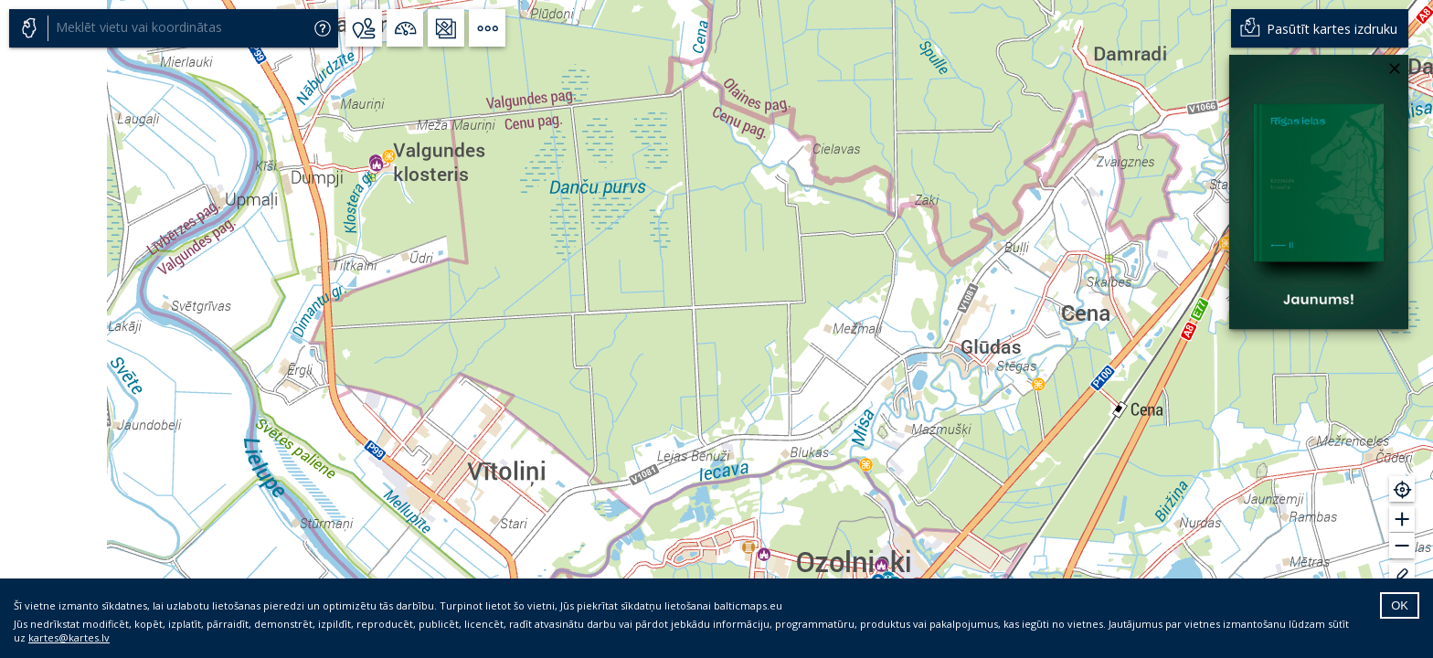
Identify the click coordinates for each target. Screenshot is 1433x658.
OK (1399, 605)
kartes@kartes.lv (69, 637)
